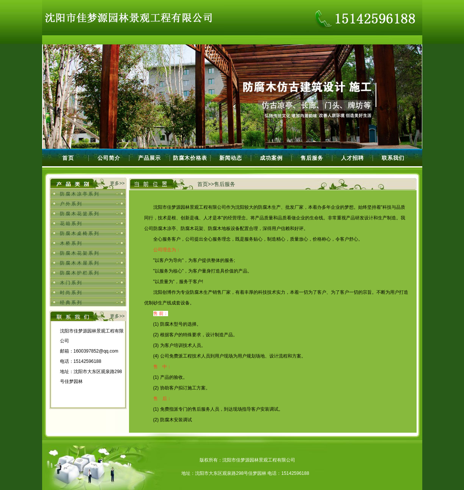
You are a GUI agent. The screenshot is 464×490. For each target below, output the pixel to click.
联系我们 (393, 158)
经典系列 (71, 302)
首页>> (205, 184)
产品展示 (149, 158)
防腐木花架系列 (80, 253)
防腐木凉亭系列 (80, 194)
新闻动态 (230, 158)
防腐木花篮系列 (80, 213)
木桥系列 (71, 243)
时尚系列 (71, 292)
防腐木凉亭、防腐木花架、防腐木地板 (192, 228)
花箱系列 (71, 223)
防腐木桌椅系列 (80, 233)
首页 (68, 158)
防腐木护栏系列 (80, 273)
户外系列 (71, 203)
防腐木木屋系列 (80, 263)
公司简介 (109, 158)
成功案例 (271, 158)
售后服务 (311, 158)
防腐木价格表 (190, 158)
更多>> (117, 183)
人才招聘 (352, 158)
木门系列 (71, 282)
